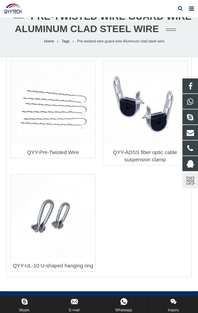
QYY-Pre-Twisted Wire (53, 152)
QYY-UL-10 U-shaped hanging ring (53, 265)
